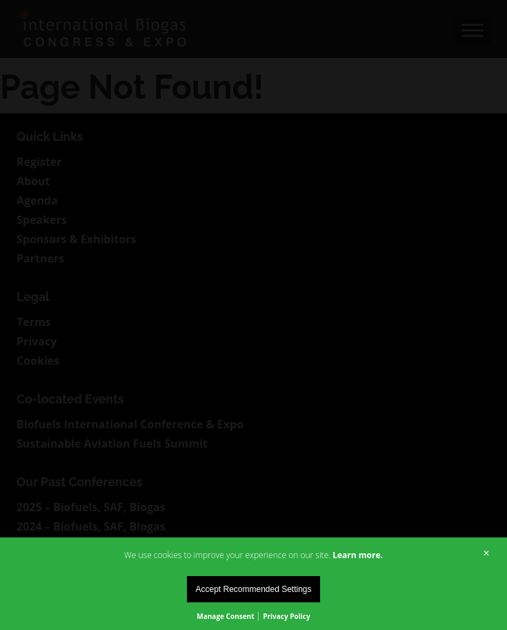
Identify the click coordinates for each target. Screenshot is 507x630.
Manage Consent (225, 616)
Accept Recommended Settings (253, 589)
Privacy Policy (286, 616)
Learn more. (357, 555)
